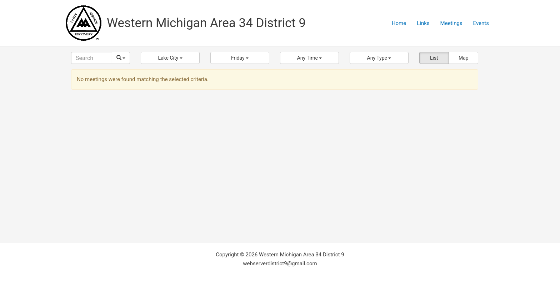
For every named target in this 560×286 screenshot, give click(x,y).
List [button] (434, 58)
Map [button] (464, 58)
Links (423, 23)
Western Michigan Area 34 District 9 (206, 23)
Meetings (451, 23)
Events (481, 23)
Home (399, 23)
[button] (170, 58)
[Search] (91, 58)
